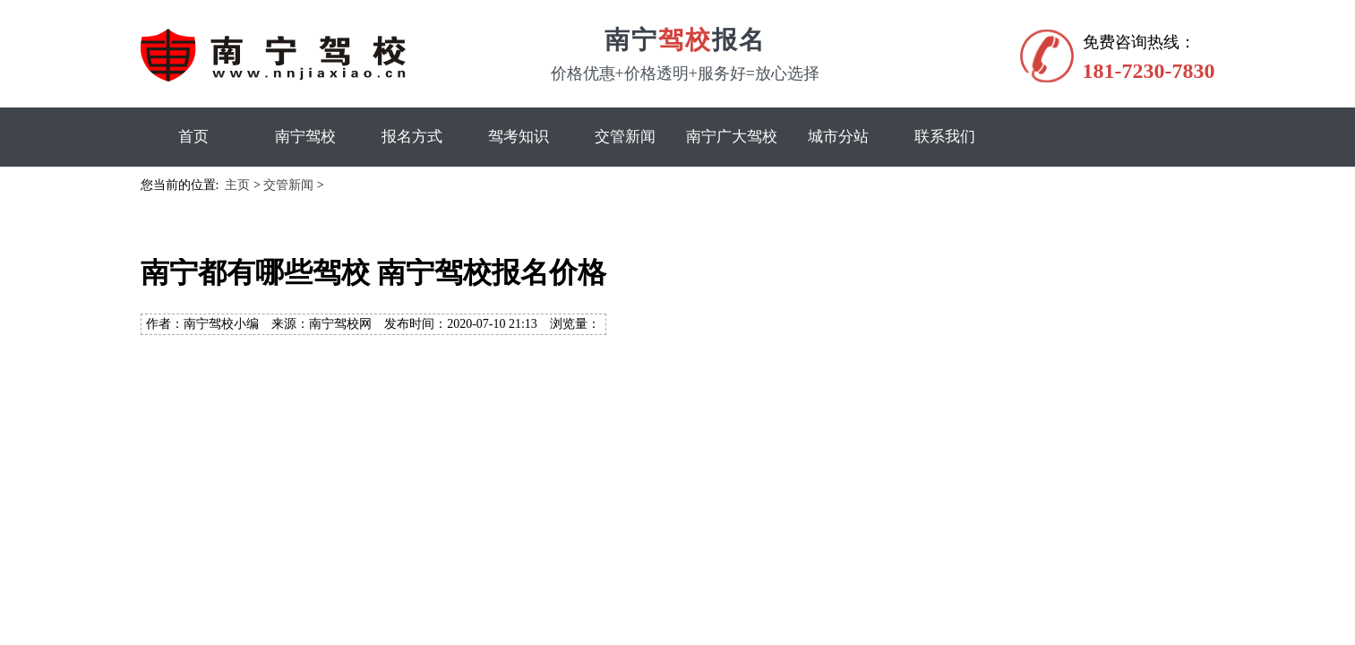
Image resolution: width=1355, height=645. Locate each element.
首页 (193, 136)
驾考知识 (518, 136)
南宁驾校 (305, 136)
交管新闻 (625, 136)
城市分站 (838, 136)
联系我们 (944, 136)
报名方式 (412, 136)
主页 (237, 185)
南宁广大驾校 (731, 136)
